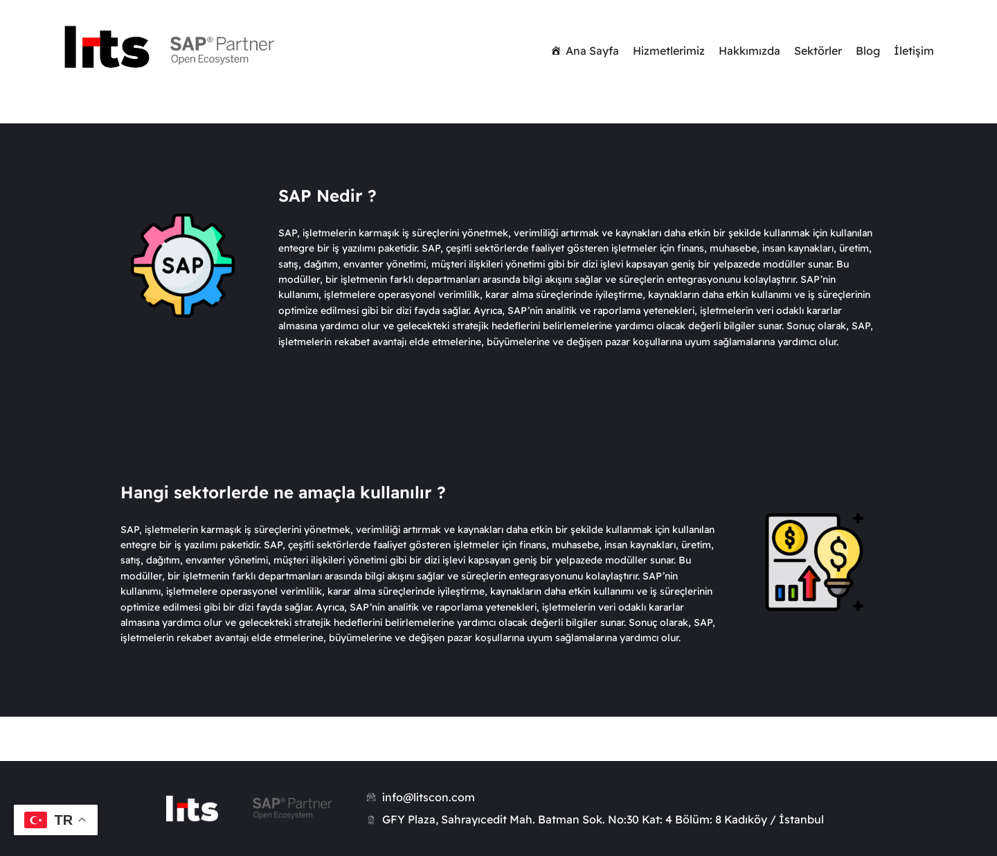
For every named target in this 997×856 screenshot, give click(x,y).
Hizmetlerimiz (669, 51)
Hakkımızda (749, 51)
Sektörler (818, 51)
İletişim (914, 51)
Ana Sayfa (592, 51)
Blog (868, 51)
